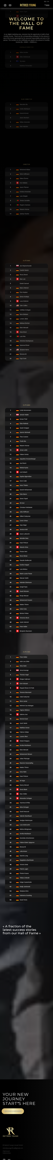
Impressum (6, 1151)
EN (48, 1)
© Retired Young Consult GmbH (13, 1145)
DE (45, 1)
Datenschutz (7, 1153)
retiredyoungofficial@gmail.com (13, 1148)
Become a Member (13, 1111)
